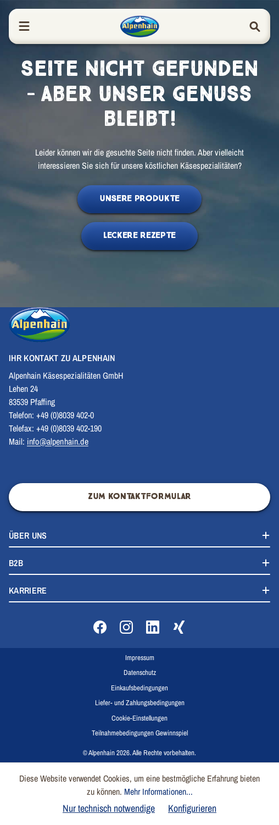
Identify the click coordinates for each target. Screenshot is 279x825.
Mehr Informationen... (158, 791)
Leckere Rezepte (139, 235)
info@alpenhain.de (57, 441)
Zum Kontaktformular (139, 496)
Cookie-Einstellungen (139, 718)
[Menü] (24, 27)
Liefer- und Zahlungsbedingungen (140, 702)
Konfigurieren (192, 808)
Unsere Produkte (139, 198)
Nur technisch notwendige (109, 808)
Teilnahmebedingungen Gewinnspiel (140, 733)
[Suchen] (254, 27)
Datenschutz (140, 672)
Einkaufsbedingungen (139, 688)
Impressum (139, 657)
